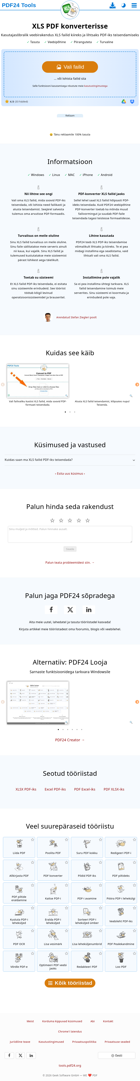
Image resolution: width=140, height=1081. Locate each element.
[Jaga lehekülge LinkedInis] (89, 609)
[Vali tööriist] (134, 5)
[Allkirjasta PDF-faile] (19, 870)
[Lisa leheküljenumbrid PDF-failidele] (87, 938)
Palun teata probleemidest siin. (68, 562)
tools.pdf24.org (70, 1065)
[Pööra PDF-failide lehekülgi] (121, 892)
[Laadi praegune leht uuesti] (70, 10)
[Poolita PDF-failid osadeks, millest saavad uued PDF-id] (53, 847)
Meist (30, 1021)
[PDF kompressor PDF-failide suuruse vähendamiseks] (87, 847)
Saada (70, 549)
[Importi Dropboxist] (132, 101)
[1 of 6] (58, 729)
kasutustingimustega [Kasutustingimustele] (96, 86)
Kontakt (108, 1021)
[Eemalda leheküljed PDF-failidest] (53, 915)
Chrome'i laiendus (70, 1031)
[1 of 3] (65, 412)
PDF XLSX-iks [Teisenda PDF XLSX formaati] (114, 789)
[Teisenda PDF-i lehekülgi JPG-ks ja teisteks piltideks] (121, 870)
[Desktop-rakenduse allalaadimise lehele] (113, 5)
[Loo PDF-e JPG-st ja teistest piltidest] (87, 870)
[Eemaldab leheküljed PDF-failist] (19, 915)
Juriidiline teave (20, 1041)
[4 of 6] (72, 729)
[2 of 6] (63, 729)
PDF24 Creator (67, 739)
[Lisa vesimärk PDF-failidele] (53, 938)
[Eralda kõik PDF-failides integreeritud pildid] (19, 892)
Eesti (118, 1055)
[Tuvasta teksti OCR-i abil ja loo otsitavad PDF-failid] (19, 938)
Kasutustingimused (51, 1041)
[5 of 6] (77, 729)
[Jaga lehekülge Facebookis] (51, 609)
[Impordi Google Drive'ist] (123, 101)
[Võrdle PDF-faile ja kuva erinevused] (19, 961)
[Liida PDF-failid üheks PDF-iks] (19, 847)
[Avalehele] (19, 5)
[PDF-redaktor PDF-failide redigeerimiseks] (121, 847)
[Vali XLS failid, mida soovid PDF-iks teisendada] (70, 67)
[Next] (137, 384)
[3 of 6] (68, 729)
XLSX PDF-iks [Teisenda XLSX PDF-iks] (26, 789)
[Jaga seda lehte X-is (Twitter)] (70, 609)
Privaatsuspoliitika (84, 1041)
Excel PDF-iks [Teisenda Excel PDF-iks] (55, 789)
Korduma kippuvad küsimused (62, 1021)
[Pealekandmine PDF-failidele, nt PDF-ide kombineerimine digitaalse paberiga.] (121, 938)
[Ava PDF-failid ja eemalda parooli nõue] (87, 892)
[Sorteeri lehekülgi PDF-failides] (87, 915)
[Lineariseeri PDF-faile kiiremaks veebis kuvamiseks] (53, 961)
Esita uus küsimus (70, 473)
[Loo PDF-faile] (121, 961)
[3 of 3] (75, 412)
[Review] (70, 534)
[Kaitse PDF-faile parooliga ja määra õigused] (53, 892)
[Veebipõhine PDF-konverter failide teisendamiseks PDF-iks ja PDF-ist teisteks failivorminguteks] (53, 870)
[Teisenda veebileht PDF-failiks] (121, 915)
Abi (93, 1021)
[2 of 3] (70, 412)
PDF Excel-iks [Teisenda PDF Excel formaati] (84, 789)
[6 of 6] (82, 729)
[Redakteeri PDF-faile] (87, 961)
